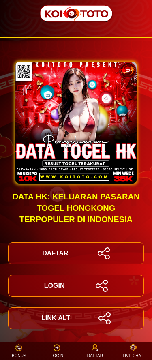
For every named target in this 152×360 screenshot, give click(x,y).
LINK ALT (76, 318)
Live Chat (133, 351)
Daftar (95, 351)
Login (57, 351)
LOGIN (76, 286)
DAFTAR (76, 253)
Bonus (19, 351)
